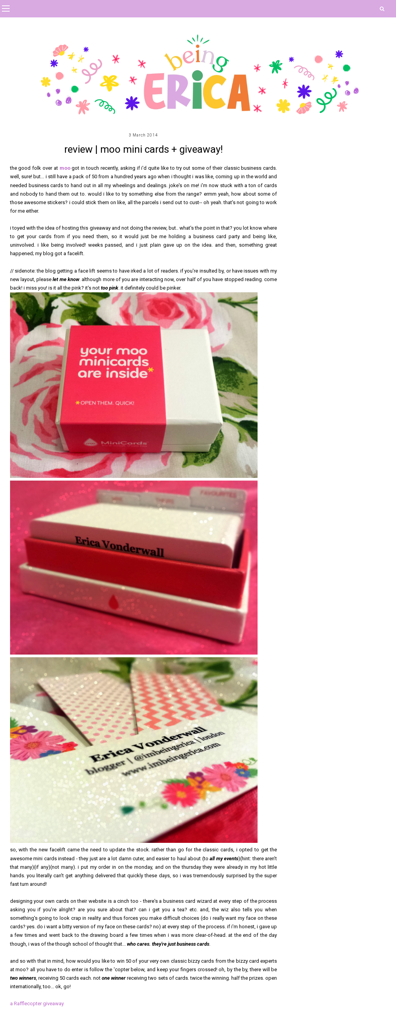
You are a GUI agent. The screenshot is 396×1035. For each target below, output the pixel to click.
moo (66, 168)
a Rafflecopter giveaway (37, 1003)
